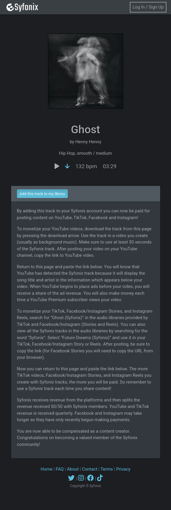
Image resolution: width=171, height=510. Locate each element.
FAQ (60, 469)
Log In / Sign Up (148, 7)
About (73, 469)
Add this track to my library (42, 193)
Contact (89, 469)
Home (47, 469)
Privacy (123, 469)
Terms (107, 469)
